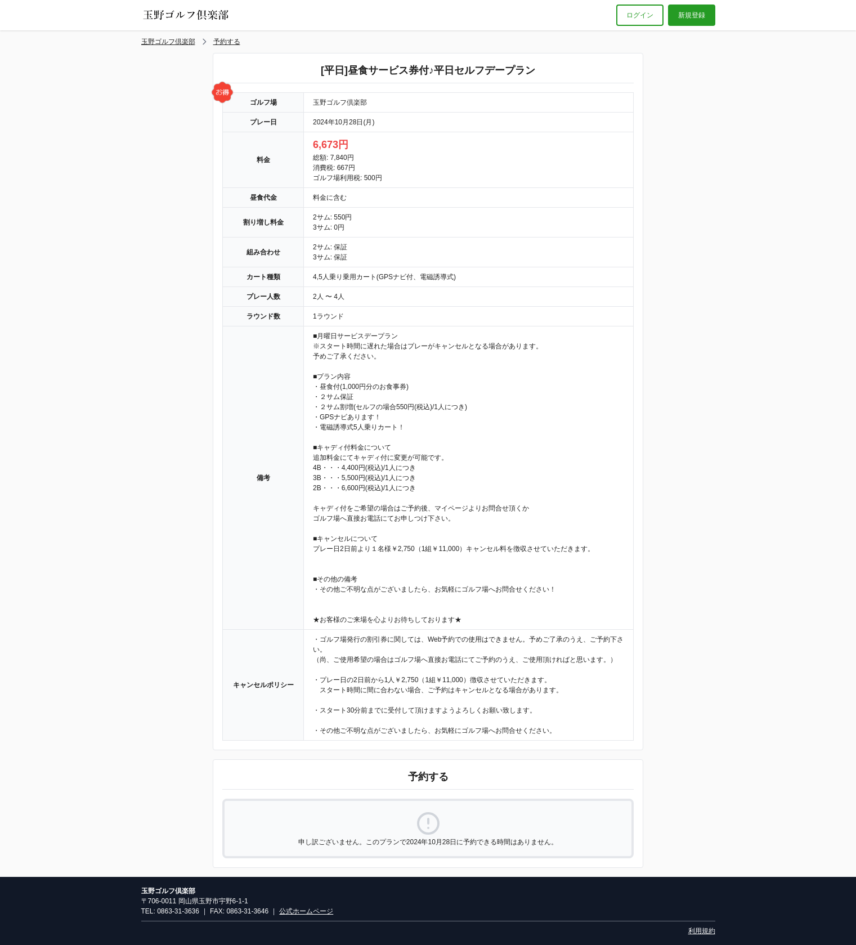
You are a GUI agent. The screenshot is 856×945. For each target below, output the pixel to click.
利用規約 (701, 931)
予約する (226, 42)
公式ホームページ (306, 911)
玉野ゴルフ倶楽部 (168, 42)
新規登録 (691, 15)
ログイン (639, 15)
